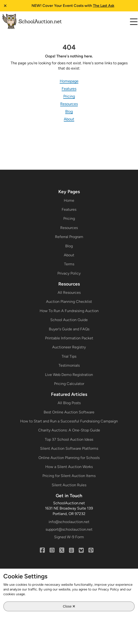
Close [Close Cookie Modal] (69, 606)
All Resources (69, 292)
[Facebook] (42, 550)
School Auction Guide (69, 320)
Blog (69, 111)
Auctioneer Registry (69, 347)
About (69, 119)
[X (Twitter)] (61, 550)
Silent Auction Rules (69, 485)
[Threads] (71, 550)
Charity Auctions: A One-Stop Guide (69, 430)
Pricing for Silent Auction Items (69, 475)
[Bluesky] (81, 550)
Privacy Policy (69, 273)
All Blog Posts (69, 403)
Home (69, 200)
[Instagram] (52, 550)
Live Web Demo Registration (69, 374)
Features (69, 88)
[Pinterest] (90, 550)
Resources (69, 104)
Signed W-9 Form (69, 537)
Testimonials (69, 365)
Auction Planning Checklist (69, 301)
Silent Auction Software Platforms (69, 448)
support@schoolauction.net (69, 529)
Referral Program (69, 236)
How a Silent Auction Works (69, 466)
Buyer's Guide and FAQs (69, 329)
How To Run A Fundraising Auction (69, 311)
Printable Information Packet (69, 338)
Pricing (69, 96)
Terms (69, 264)
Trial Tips (69, 356)
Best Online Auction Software (69, 412)
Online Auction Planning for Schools (69, 457)
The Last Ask (103, 5)
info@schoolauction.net (69, 522)
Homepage (69, 81)
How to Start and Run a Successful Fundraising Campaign (69, 421)
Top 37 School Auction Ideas (69, 439)
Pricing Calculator (69, 383)
